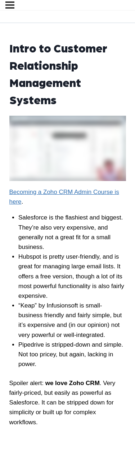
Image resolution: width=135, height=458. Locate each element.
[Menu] (10, 5)
